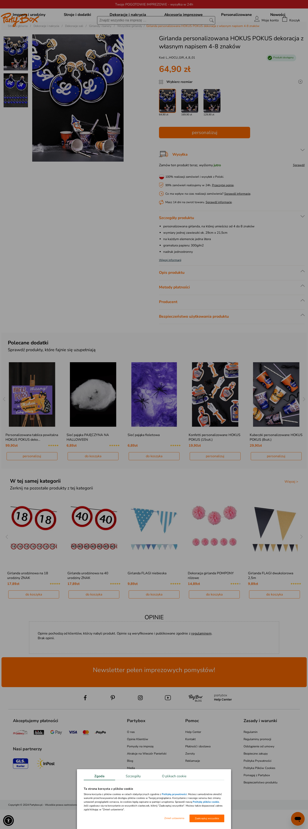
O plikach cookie (174, 776)
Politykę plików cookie (206, 802)
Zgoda (99, 776)
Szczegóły (133, 776)
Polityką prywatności (174, 794)
